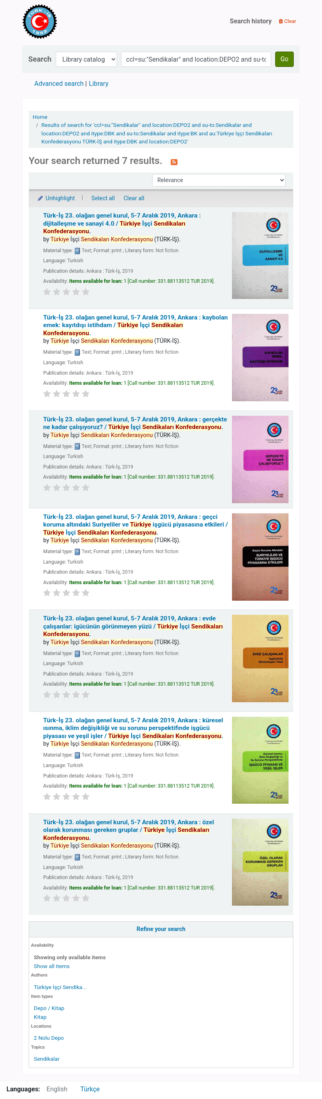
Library (98, 83)
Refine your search (161, 929)
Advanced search (59, 83)
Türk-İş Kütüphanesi (63, 21)
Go (284, 59)
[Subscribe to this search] (174, 161)
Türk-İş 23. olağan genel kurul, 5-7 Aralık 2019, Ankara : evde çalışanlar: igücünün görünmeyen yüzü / (133, 626)
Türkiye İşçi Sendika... (60, 987)
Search (40, 59)
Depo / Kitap (49, 1008)
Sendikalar (47, 1058)
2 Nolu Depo (49, 1038)
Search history (251, 21)
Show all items (52, 966)
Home (40, 117)
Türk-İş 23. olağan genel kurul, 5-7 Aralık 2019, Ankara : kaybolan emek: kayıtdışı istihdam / (135, 325)
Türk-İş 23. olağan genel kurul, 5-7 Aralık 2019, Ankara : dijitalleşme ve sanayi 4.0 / (122, 223)
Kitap (40, 1017)
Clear (287, 21)
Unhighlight (56, 198)
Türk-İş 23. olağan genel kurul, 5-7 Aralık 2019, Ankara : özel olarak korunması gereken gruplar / (128, 830)
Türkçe (90, 1089)
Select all (103, 198)
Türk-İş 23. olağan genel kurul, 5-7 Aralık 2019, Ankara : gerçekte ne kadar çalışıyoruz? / (135, 423)
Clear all (133, 198)
